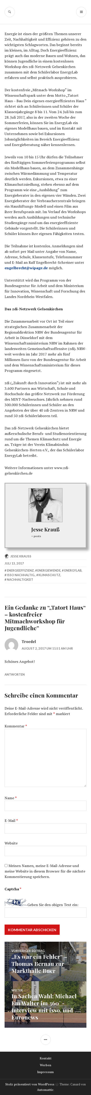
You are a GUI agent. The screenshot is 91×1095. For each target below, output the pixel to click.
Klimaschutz (49, 575)
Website (11, 843)
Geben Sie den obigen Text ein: (52, 904)
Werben (45, 1065)
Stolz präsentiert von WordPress (29, 1084)
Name (11, 797)
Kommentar (16, 726)
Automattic (45, 1090)
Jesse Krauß (45, 529)
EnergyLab (73, 570)
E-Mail (11, 820)
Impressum (45, 1072)
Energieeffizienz (20, 570)
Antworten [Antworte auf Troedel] (15, 674)
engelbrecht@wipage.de (26, 267)
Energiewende (49, 570)
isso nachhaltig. (21, 575)
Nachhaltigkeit (20, 579)
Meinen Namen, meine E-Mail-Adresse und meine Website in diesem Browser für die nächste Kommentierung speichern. (45, 871)
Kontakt (45, 1058)
